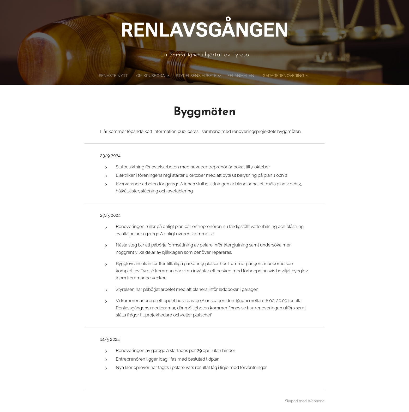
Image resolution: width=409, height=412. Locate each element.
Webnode (316, 401)
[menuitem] (128, 75)
